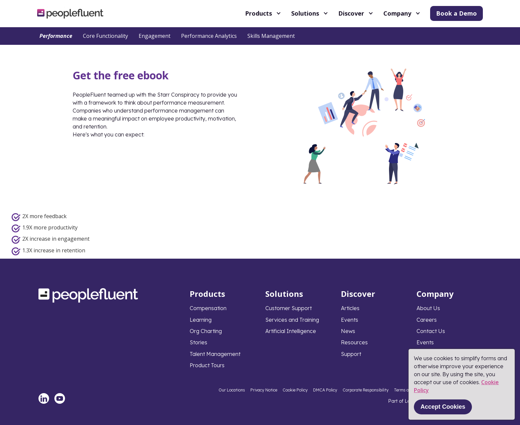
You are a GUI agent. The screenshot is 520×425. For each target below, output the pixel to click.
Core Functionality (105, 36)
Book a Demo (456, 13)
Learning (201, 319)
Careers (427, 319)
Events (349, 319)
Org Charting (206, 331)
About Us (428, 308)
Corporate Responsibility (366, 389)
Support (351, 354)
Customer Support (288, 308)
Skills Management (271, 36)
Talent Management (215, 354)
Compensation (208, 308)
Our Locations (232, 389)
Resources (354, 342)
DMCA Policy (325, 389)
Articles (350, 308)
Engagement (154, 36)
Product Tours (207, 365)
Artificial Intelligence (290, 331)
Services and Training (292, 319)
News (348, 331)
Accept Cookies (443, 406)
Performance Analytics (209, 36)
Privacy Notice (263, 389)
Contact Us (431, 331)
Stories (198, 342)
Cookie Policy (295, 389)
